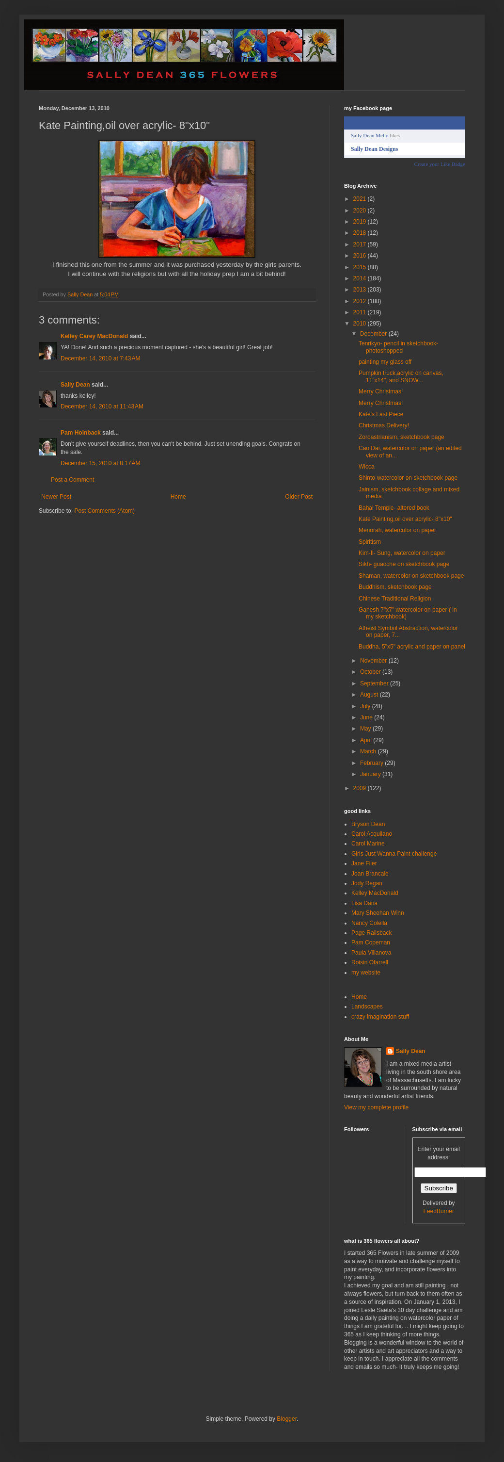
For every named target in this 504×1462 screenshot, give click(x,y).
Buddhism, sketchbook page (395, 587)
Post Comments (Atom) (104, 510)
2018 (360, 232)
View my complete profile (376, 1107)
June (367, 717)
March (369, 751)
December (374, 333)
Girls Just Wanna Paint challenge (394, 853)
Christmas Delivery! (384, 425)
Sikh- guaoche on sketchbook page (404, 564)
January (371, 774)
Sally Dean (75, 384)
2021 (360, 198)
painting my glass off (385, 361)
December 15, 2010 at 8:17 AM (100, 463)
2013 (360, 289)
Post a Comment (72, 479)
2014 (360, 278)
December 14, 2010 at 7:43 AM (100, 358)
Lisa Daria (364, 903)
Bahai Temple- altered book (394, 507)
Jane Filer (364, 863)
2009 (360, 788)
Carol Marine (368, 843)
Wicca (367, 466)
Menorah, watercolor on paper (397, 530)
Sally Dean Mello (370, 135)
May (366, 728)
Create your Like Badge (439, 164)
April (366, 740)
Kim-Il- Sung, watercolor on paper (402, 553)
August (370, 694)
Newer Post (56, 496)
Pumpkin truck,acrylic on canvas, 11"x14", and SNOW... (401, 376)
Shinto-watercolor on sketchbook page (408, 477)
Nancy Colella (369, 923)
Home (178, 496)
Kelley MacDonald (374, 893)
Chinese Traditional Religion (395, 598)
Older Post (299, 496)
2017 (360, 244)
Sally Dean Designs (374, 149)
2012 (360, 301)
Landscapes (367, 1006)
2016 (360, 255)
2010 (360, 323)
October (371, 671)
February (372, 763)
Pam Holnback (81, 432)
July (366, 706)
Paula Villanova (371, 952)
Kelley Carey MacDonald (94, 336)
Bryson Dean (368, 824)
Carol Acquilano (371, 833)
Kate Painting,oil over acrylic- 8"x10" (405, 519)
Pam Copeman (370, 942)
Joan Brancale (370, 873)
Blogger (287, 1418)
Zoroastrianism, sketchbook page (401, 437)
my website (365, 972)
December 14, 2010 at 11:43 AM (102, 406)
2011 (360, 312)
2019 (360, 221)
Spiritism (370, 541)
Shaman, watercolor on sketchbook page (411, 575)
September (375, 683)
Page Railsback (371, 932)
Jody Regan (366, 883)
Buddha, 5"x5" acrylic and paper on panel (412, 646)
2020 (360, 210)
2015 (360, 267)
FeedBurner (439, 1211)
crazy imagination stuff (380, 1016)
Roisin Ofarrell (369, 962)
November (374, 660)
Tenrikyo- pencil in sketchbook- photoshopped (398, 347)
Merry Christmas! (381, 391)
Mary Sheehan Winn (377, 913)
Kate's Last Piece (381, 414)
